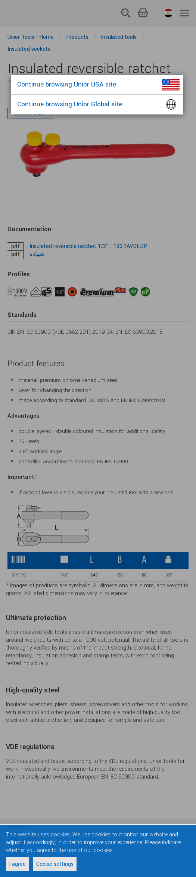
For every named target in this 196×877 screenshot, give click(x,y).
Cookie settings (55, 864)
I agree (17, 864)
